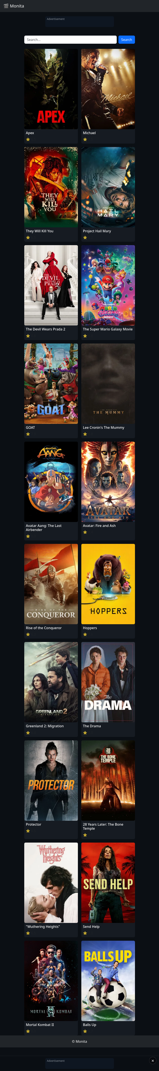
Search (126, 39)
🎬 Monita (13, 6)
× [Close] (152, 1060)
